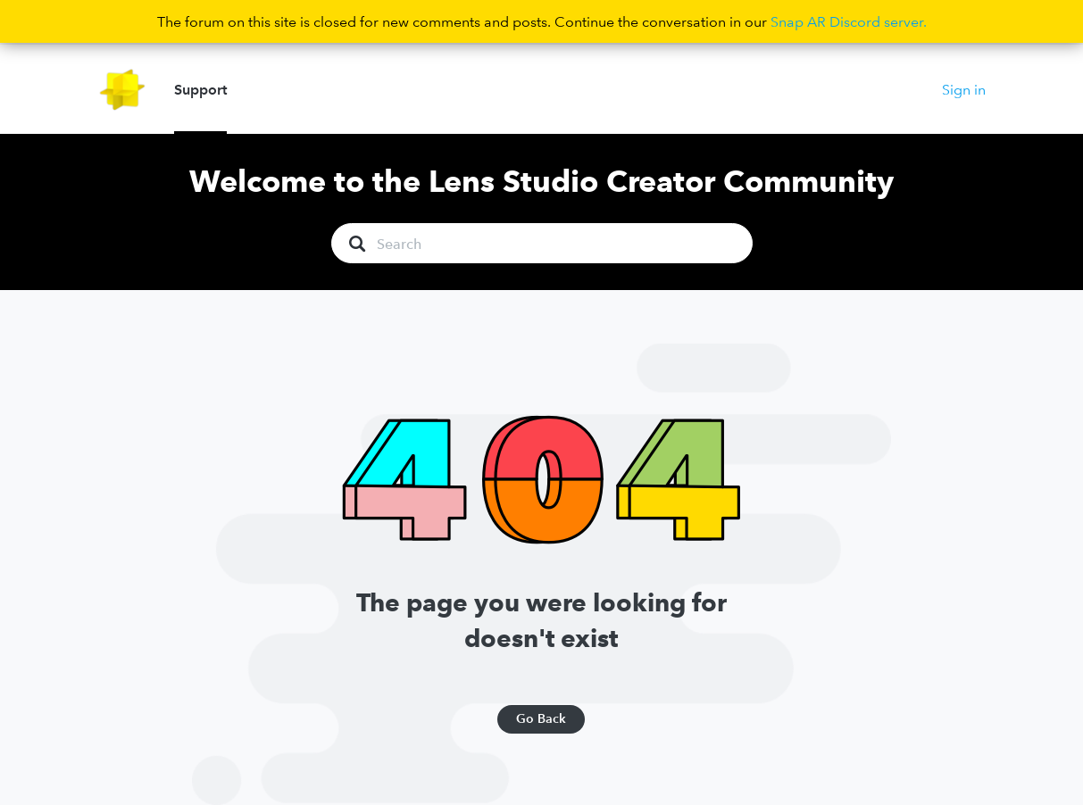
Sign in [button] (964, 89)
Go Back (541, 718)
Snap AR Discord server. (849, 21)
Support (200, 89)
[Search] (542, 243)
